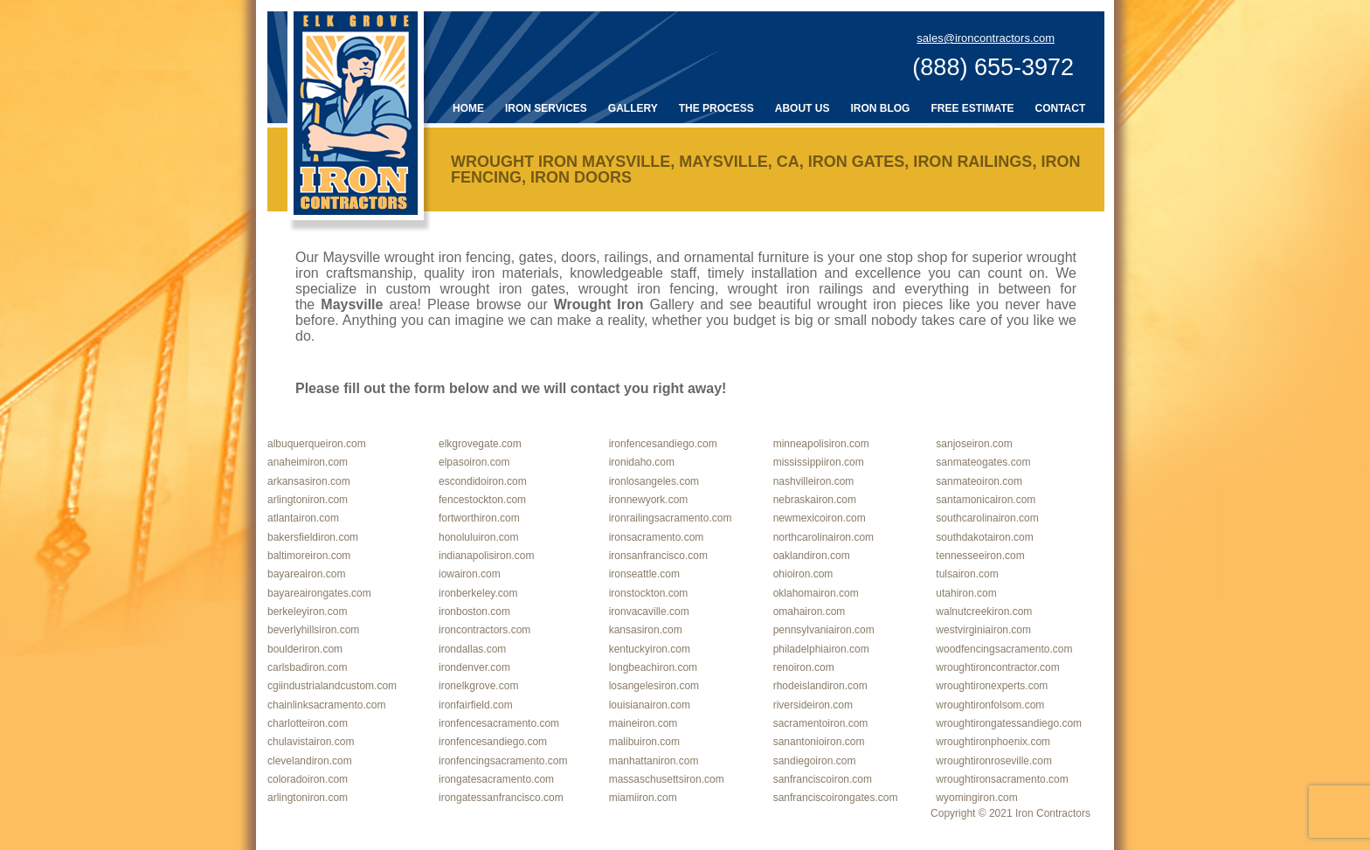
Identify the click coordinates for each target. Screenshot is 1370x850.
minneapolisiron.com (821, 444)
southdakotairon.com (984, 537)
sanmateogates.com (983, 462)
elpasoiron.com (474, 462)
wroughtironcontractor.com (997, 667)
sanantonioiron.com (819, 742)
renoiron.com (803, 667)
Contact (1060, 108)
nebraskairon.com (814, 500)
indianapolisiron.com (486, 555)
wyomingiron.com (976, 797)
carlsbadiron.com (307, 667)
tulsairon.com (967, 574)
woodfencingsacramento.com (1004, 649)
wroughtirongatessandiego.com (1009, 723)
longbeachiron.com (653, 667)
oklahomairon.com (816, 593)
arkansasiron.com (308, 481)
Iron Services (546, 108)
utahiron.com (966, 593)
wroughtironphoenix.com (993, 742)
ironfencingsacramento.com (503, 761)
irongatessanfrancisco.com (501, 797)
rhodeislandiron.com (820, 686)
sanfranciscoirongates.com (835, 797)
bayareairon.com (306, 574)
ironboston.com (474, 611)
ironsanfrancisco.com (658, 555)
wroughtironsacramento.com (1002, 779)
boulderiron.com (304, 649)
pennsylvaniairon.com (824, 630)
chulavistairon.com (310, 742)
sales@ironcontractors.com (986, 38)
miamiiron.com (643, 797)
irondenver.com (474, 667)
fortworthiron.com (479, 518)
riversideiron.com (813, 705)
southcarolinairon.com (987, 518)
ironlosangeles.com (654, 481)
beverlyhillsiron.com (313, 630)
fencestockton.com (482, 500)
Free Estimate (972, 108)
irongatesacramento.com (496, 779)
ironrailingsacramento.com (670, 518)
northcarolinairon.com (823, 537)
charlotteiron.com (307, 723)
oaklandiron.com (811, 555)
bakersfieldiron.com (312, 537)
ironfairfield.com (476, 705)
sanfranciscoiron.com (822, 779)
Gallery (633, 108)
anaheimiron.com (307, 462)
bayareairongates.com (319, 593)
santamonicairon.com (985, 500)
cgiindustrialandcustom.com (332, 686)
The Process (716, 108)
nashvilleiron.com (814, 481)
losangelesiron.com (654, 686)
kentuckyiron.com (649, 649)
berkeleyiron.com (307, 611)
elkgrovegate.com (480, 444)
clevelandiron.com (309, 761)
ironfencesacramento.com (499, 723)
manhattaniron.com (654, 761)
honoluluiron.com (478, 537)
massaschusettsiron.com (666, 779)
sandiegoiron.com (814, 761)
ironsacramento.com (656, 537)
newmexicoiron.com (819, 518)
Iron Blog (880, 108)
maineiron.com (643, 723)
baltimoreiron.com (308, 555)
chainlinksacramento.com (326, 705)
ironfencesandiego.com (663, 444)
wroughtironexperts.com (992, 686)
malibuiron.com (644, 742)
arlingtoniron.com (307, 500)
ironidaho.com (642, 462)
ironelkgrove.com (478, 686)
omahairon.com (809, 611)
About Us (802, 108)
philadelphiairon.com (821, 649)
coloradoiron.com (307, 779)
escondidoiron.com (483, 481)
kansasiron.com (645, 630)
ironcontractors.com (484, 630)
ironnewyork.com (648, 500)
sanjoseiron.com (974, 444)
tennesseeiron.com (980, 555)
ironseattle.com (644, 574)
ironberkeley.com (478, 593)
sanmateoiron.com (979, 481)
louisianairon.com (649, 705)
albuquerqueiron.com (316, 444)
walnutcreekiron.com (984, 611)
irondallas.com (472, 649)
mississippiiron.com (818, 462)
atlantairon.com (303, 518)
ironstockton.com (648, 593)
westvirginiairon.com (983, 630)
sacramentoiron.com (820, 723)
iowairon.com (470, 574)
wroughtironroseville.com (994, 761)
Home (468, 108)
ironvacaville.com (649, 611)
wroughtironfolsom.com (990, 705)
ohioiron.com (803, 574)
